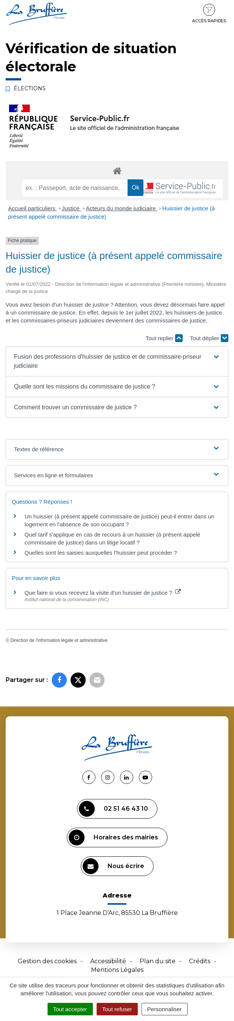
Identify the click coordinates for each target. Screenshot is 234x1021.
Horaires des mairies (113, 837)
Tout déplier (209, 338)
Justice (71, 208)
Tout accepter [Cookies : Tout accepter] (70, 1009)
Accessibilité (108, 961)
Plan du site (158, 961)
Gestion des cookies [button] (47, 961)
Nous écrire (113, 866)
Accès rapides (209, 13)
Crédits (199, 961)
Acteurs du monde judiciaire (121, 208)
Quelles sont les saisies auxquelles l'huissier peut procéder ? (101, 552)
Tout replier (164, 338)
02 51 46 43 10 (113, 809)
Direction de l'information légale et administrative (59, 640)
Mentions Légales (117, 969)
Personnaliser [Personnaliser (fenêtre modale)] (164, 1009)
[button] (117, 361)
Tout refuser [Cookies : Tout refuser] (117, 1009)
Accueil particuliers (32, 208)
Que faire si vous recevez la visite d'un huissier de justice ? (103, 592)
